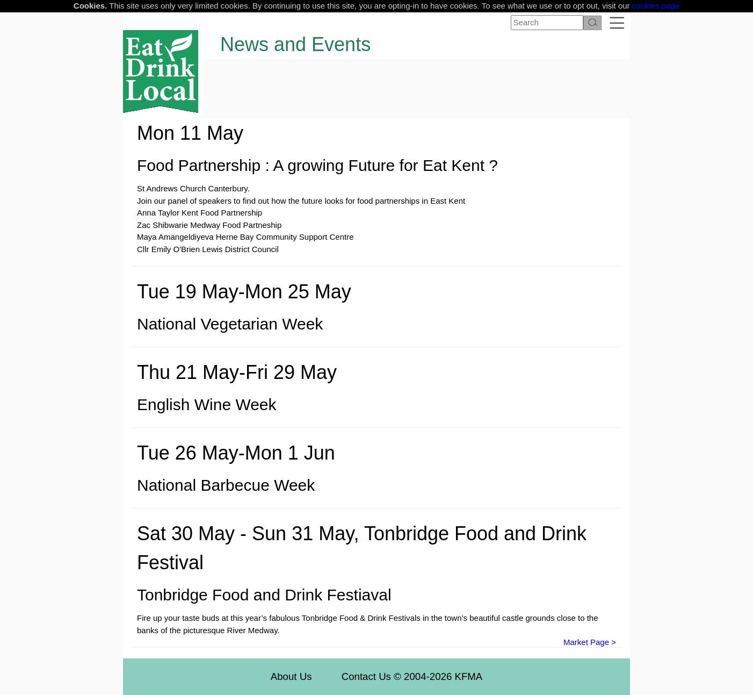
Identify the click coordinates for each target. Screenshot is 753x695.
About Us (291, 676)
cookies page (655, 5)
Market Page (586, 642)
